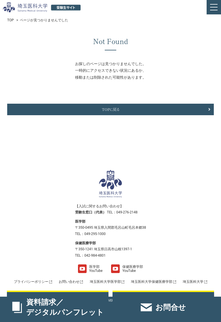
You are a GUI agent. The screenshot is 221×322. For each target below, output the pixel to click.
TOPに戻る (110, 109)
